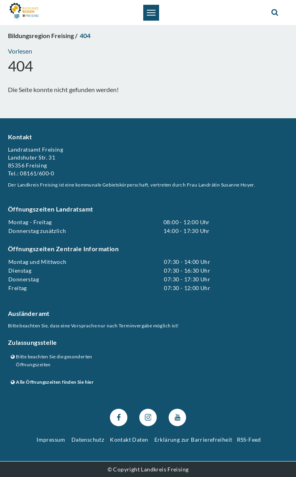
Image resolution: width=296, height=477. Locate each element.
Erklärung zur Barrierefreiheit (193, 440)
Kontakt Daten (129, 440)
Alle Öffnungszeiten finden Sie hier (52, 382)
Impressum (51, 440)
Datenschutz (87, 440)
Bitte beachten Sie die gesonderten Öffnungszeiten (51, 360)
